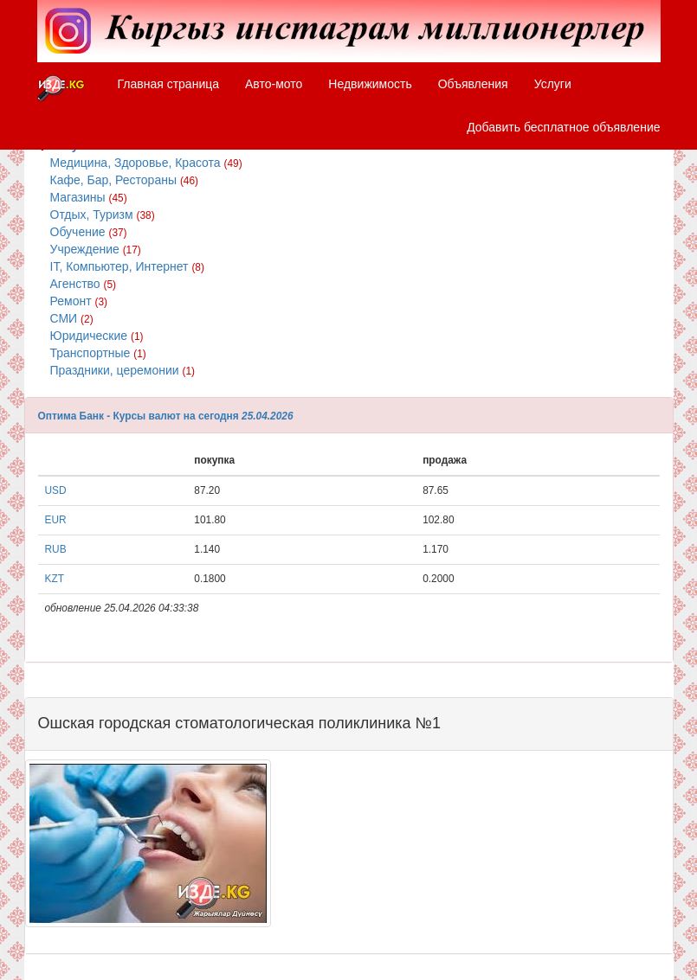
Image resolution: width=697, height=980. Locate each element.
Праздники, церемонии (122, 370)
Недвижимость (369, 84)
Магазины (88, 197)
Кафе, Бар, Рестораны (124, 180)
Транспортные (98, 353)
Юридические (97, 336)
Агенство (83, 284)
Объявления (473, 84)
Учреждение (95, 249)
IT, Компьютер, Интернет (127, 266)
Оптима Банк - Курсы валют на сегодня (138, 416)
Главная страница (169, 84)
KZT (54, 579)
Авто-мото (273, 84)
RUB (56, 549)
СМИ (72, 318)
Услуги (552, 84)
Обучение (88, 232)
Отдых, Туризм (102, 214)
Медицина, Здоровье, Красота (146, 163)
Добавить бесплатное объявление (563, 127)
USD (56, 490)
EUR (56, 520)
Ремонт (79, 301)
